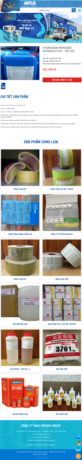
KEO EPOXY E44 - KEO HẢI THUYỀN (62, 324)
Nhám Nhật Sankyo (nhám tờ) (20, 234)
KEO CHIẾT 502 (62, 414)
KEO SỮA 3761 (61, 369)
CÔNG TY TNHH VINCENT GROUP (41, 445)
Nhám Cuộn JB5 (62, 279)
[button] (37, 63)
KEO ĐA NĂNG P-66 (20, 414)
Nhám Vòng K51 (20, 188)
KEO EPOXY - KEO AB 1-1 (20, 369)
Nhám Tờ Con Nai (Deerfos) (62, 234)
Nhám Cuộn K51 (20, 279)
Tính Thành (61, 452)
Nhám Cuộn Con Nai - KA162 (62, 188)
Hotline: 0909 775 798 (62, 79)
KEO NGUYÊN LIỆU (20, 324)
